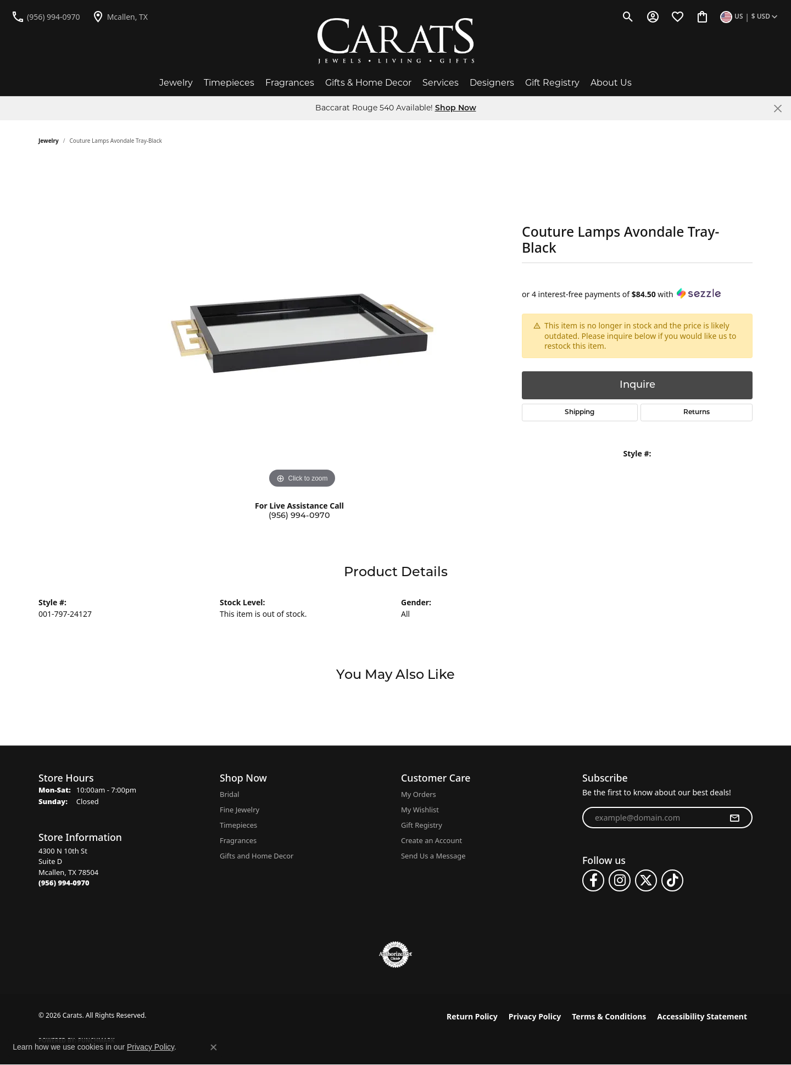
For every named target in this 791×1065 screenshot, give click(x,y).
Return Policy (472, 1016)
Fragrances (289, 82)
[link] (45, 16)
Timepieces (229, 82)
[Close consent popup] (213, 1047)
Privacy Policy (535, 1016)
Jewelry (176, 82)
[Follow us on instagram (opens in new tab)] (620, 880)
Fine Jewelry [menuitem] (239, 810)
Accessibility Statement (702, 1016)
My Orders (418, 794)
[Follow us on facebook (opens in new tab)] (593, 880)
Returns (696, 412)
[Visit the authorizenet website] (395, 954)
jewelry (48, 140)
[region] (302, 326)
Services (440, 82)
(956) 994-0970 (299, 516)
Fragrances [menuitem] (238, 840)
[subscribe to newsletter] (734, 818)
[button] (628, 16)
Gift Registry (552, 82)
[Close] (777, 108)
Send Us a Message (433, 856)
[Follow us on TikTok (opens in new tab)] (672, 880)
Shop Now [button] (455, 108)
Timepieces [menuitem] (238, 825)
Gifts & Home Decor (368, 82)
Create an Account (431, 840)
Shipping (579, 412)
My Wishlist (420, 810)
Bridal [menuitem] (229, 794)
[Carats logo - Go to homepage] (395, 41)
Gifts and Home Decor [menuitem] (256, 856)
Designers (492, 82)
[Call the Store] (64, 883)
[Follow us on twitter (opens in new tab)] (646, 880)
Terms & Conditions (609, 1016)
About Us (611, 82)
